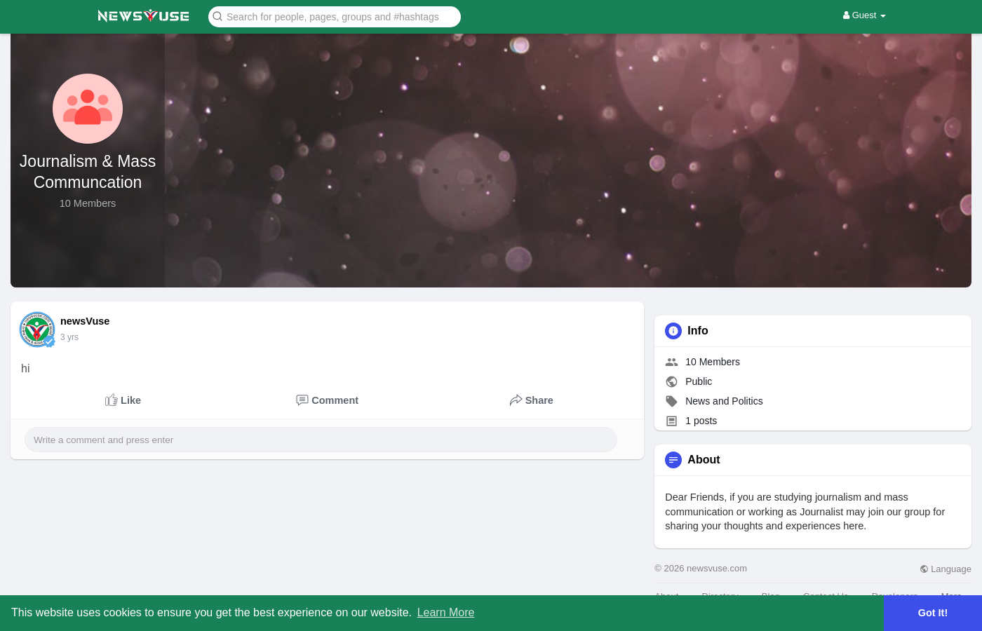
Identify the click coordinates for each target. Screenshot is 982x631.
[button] (334, 15)
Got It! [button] (933, 612)
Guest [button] (864, 15)
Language (945, 569)
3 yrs (69, 337)
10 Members (712, 361)
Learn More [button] (446, 612)
